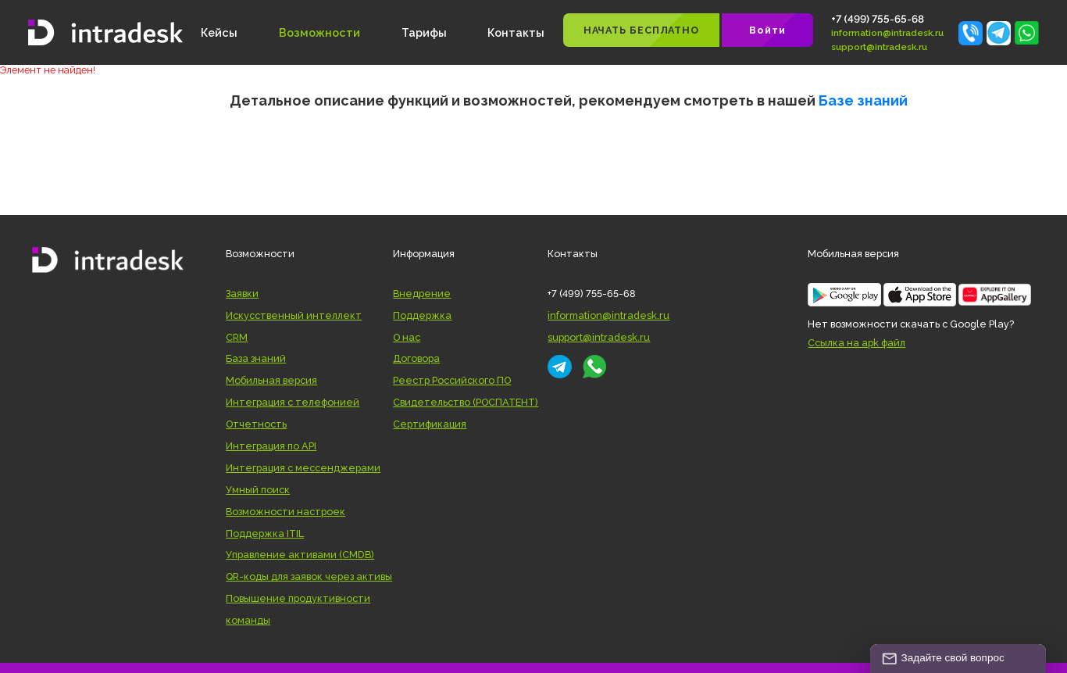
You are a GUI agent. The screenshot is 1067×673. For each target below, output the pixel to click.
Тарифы (424, 32)
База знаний (256, 358)
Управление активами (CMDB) (300, 554)
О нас (406, 337)
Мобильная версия (271, 380)
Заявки (242, 293)
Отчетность (256, 424)
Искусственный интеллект (294, 315)
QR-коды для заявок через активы (309, 576)
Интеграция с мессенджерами (303, 468)
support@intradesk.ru (879, 46)
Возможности (319, 32)
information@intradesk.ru (887, 32)
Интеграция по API (271, 446)
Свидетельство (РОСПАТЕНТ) (465, 402)
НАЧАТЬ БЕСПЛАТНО (641, 30)
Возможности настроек (285, 511)
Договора (416, 358)
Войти (767, 30)
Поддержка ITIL (265, 533)
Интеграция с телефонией (292, 402)
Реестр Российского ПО (452, 380)
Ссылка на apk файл (856, 343)
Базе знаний (863, 100)
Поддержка (422, 315)
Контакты (515, 32)
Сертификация (429, 424)
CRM (237, 337)
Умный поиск (258, 490)
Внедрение (422, 293)
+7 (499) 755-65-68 (877, 19)
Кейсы (219, 32)
